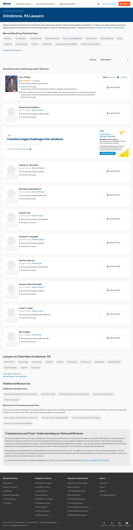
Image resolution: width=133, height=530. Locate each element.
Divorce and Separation (73, 38)
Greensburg (73, 362)
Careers (102, 487)
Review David (37, 215)
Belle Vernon (9, 362)
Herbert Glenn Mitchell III (30, 284)
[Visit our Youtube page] (127, 523)
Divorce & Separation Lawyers (78, 507)
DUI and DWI (92, 38)
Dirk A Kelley (24, 332)
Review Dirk (36, 334)
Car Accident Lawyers (75, 503)
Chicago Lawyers (41, 491)
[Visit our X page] (113, 523)
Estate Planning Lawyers (76, 499)
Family (121, 38)
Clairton (61, 362)
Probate (35, 44)
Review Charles (38, 239)
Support (103, 491)
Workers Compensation (91, 44)
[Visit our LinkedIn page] (120, 523)
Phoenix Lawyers (41, 507)
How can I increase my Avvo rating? (87, 417)
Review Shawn (38, 110)
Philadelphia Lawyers (42, 503)
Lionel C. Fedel (26, 308)
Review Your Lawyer (10, 487)
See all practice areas (12, 50)
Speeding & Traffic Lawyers (77, 515)
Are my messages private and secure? (74, 394)
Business (8, 38)
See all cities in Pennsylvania (14, 376)
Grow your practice (110, 4)
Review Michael (38, 192)
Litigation (8, 44)
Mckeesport (87, 362)
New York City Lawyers (43, 483)
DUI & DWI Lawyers (74, 495)
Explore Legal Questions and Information (21, 394)
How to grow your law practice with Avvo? (21, 417)
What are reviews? (11, 400)
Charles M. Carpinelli (28, 236)
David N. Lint (25, 212)
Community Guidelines (48, 522)
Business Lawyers (73, 487)
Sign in (124, 4)
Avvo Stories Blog (9, 499)
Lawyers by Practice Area (46, 4)
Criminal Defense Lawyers (76, 491)
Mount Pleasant (116, 362)
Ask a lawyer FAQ (48, 394)
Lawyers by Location (24, 4)
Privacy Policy (20, 522)
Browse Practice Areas (11, 495)
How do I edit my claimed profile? (55, 417)
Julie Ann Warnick (27, 260)
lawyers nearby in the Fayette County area (107, 27)
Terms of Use (7, 522)
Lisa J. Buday (25, 77)
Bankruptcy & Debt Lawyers (77, 483)
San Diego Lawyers (42, 515)
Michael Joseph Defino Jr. (30, 189)
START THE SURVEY (107, 153)
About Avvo (104, 483)
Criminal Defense (53, 38)
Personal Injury (22, 44)
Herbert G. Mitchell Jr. (29, 165)
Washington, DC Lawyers (44, 499)
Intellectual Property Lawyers (77, 511)
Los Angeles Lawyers (42, 487)
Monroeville (101, 362)
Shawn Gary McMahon (29, 107)
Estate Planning (108, 38)
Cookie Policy (32, 522)
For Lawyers (7, 503)
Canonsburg (37, 362)
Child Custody (36, 38)
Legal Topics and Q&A (69, 4)
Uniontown (35, 367)
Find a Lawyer (8, 483)
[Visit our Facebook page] (105, 523)
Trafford (24, 367)
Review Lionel (37, 311)
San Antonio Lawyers (42, 511)
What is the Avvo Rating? (104, 394)
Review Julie (37, 263)
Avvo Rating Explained (107, 495)
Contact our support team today (96, 460)
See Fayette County (11, 374)
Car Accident (20, 38)
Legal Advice (7, 491)
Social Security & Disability (66, 44)
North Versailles (10, 367)
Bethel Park (23, 362)
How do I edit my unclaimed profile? (18, 423)
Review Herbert (38, 168)
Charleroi (50, 362)
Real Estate (47, 44)
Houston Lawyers (41, 495)
